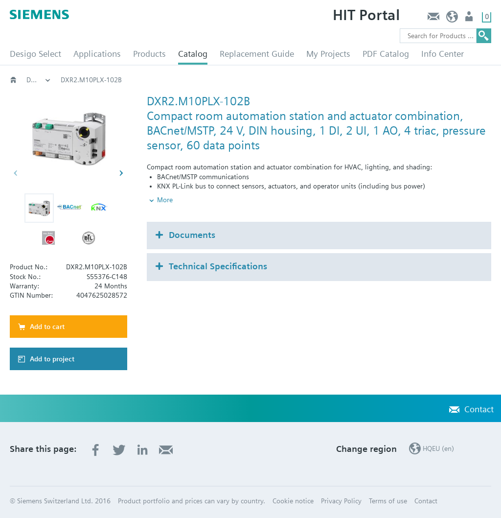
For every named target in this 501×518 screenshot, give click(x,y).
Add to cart (47, 326)
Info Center (442, 53)
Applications (97, 53)
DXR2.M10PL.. (282, 80)
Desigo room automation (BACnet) (38, 80)
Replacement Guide (257, 53)
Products (149, 53)
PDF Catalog (386, 53)
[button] (39, 208)
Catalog (192, 53)
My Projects (328, 53)
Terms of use (388, 501)
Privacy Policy (341, 501)
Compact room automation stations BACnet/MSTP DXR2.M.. (151, 80)
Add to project (52, 359)
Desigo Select (35, 53)
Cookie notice (293, 501)
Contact (479, 409)
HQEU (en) (438, 448)
